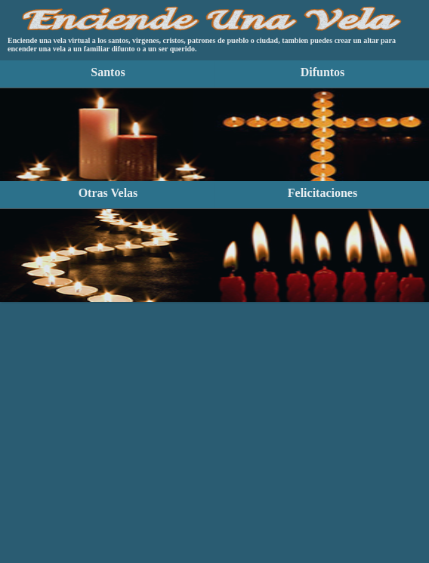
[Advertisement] (214, 381)
